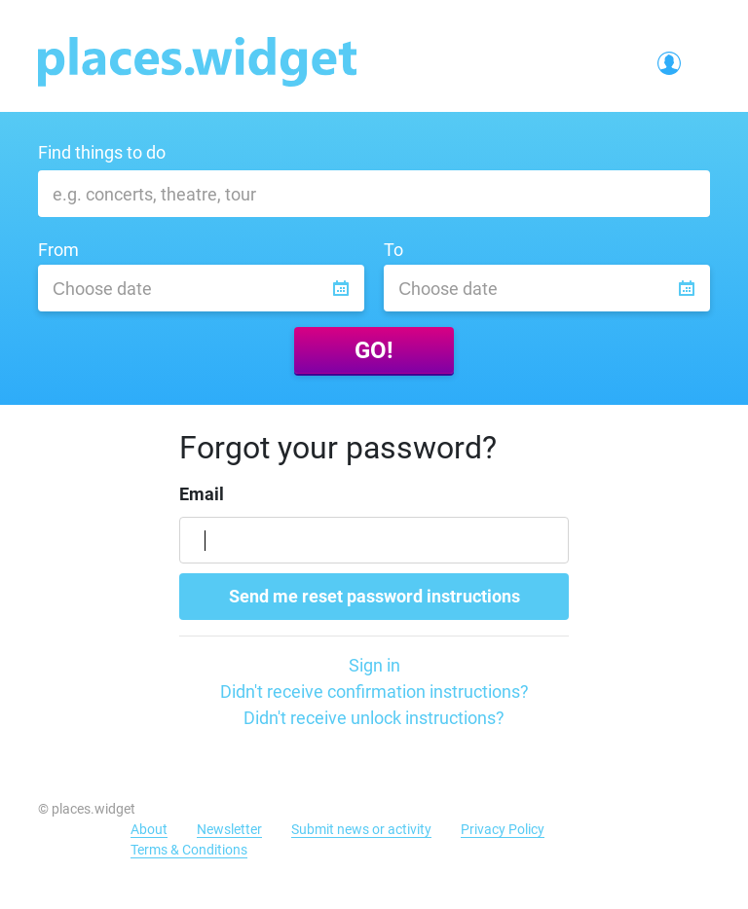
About (149, 829)
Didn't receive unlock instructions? (374, 718)
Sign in (374, 665)
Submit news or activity (361, 829)
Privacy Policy (502, 829)
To (393, 249)
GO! (374, 350)
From (58, 249)
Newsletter (229, 829)
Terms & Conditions (189, 849)
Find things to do (102, 152)
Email (201, 494)
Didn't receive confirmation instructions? (374, 691)
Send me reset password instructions (374, 596)
